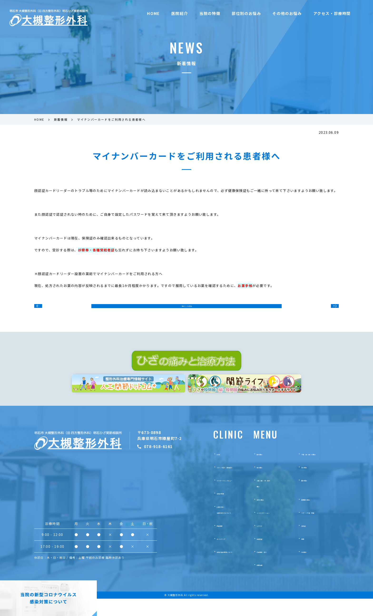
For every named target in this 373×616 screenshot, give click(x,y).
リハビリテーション (272, 529)
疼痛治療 (263, 581)
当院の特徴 (209, 13)
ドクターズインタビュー (225, 497)
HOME (153, 13)
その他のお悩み (287, 13)
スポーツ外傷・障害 (316, 529)
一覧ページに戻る (186, 308)
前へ (44, 308)
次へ (328, 308)
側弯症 (306, 542)
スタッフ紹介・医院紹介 (225, 484)
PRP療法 (308, 568)
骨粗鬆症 (263, 555)
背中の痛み (265, 516)
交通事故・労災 (268, 568)
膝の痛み (263, 471)
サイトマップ (217, 555)
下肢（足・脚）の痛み (318, 471)
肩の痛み (308, 484)
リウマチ (263, 542)
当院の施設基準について (225, 568)
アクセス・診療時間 (332, 13)
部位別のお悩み (246, 13)
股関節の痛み (311, 516)
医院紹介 (179, 13)
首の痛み (263, 484)
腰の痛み (308, 497)
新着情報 (213, 542)
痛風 (304, 555)
